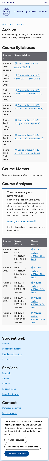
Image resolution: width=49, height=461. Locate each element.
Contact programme (11, 408)
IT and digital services (12, 354)
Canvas (5, 378)
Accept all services (17, 453)
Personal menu (9, 389)
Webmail (6, 383)
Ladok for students (10, 394)
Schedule (6, 373)
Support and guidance (12, 348)
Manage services (16, 440)
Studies (5, 343)
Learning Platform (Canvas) (20, 221)
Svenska (32, 11)
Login (44, 2)
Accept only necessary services (23, 446)
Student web (8, 2)
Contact (6, 359)
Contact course (9, 413)
